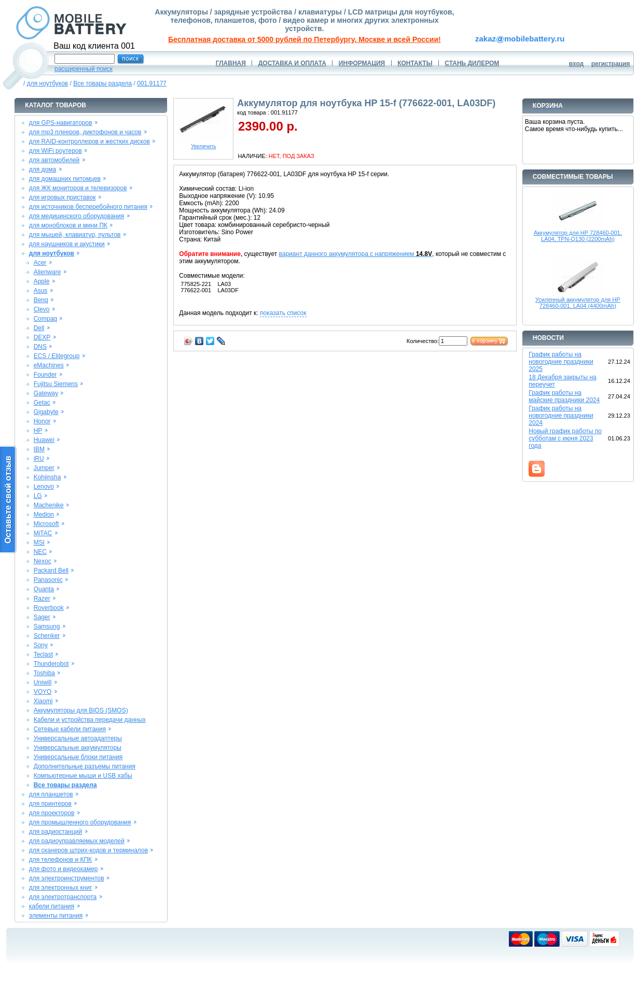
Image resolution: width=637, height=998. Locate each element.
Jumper (44, 468)
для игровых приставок (62, 197)
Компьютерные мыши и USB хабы (83, 775)
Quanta (44, 589)
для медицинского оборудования (76, 216)
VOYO (43, 691)
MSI (39, 542)
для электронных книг (60, 887)
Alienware (47, 272)
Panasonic (48, 579)
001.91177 (152, 83)
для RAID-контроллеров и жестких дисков (89, 141)
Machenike (49, 505)
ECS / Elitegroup (57, 356)
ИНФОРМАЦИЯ (362, 63)
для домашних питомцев (65, 178)
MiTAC (43, 533)
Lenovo (44, 486)
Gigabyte (46, 412)
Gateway (46, 393)
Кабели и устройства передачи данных (90, 719)
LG (38, 496)
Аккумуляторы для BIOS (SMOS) (81, 710)
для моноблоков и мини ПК (68, 225)
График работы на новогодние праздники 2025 (561, 362)
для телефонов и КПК (60, 859)
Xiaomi (43, 701)
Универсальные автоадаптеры (78, 738)
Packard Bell (51, 570)
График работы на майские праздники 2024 (564, 396)
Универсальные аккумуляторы (77, 747)
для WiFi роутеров (55, 150)
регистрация (610, 63)
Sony (41, 645)
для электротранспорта (62, 897)
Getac (42, 402)
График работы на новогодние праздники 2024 (561, 415)
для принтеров (50, 803)
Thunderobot (51, 663)
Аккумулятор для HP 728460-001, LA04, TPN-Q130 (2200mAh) (578, 236)
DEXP (42, 337)
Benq (41, 300)
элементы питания (56, 915)
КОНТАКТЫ (414, 63)
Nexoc (42, 561)
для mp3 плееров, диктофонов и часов (85, 132)
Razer (42, 598)
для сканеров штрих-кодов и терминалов (88, 850)
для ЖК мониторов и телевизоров (78, 188)
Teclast (43, 654)
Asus (41, 290)
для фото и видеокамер (63, 869)
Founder (45, 374)
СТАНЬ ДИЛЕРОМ (472, 63)
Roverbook (49, 607)
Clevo (42, 309)
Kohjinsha (47, 477)
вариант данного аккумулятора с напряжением (355, 254)
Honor (42, 421)
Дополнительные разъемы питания (84, 766)
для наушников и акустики (67, 244)
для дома (42, 169)
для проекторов (52, 813)
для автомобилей (54, 160)
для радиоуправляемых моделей (76, 841)
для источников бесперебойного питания (88, 206)
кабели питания (51, 906)
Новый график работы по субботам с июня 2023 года (565, 438)
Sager (42, 617)
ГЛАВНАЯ (231, 63)
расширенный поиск (83, 69)
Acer (40, 262)
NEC (40, 551)
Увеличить (203, 144)
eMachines (49, 365)
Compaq (45, 318)
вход (576, 63)
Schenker (47, 635)
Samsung (47, 626)
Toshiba (44, 673)
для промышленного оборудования (80, 822)
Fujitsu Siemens (56, 384)
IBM (39, 449)
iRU (39, 458)
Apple (42, 281)
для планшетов (51, 794)
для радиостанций (55, 831)
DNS (40, 346)
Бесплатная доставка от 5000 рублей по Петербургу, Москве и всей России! (304, 39)
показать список (283, 313)
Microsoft (46, 523)
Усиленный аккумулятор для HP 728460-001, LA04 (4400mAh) (577, 302)
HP (38, 430)
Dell (39, 328)
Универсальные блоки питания (78, 757)
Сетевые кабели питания (70, 729)
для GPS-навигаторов (60, 122)
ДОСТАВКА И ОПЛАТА (292, 63)
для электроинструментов (66, 878)
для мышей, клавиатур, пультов (75, 234)
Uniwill (43, 682)
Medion (44, 514)
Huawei (44, 440)
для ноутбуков (47, 83)
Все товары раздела (102, 83)
